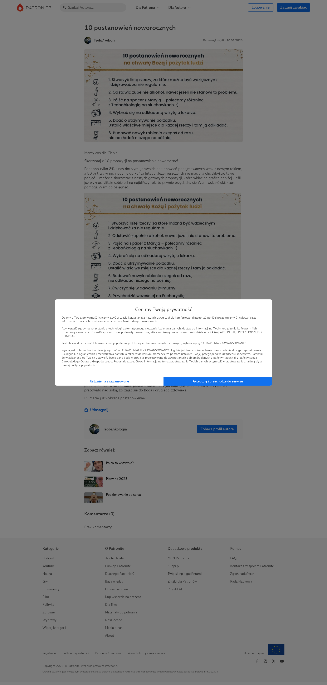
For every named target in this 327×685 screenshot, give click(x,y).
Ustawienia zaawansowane (109, 381)
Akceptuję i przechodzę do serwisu (218, 381)
